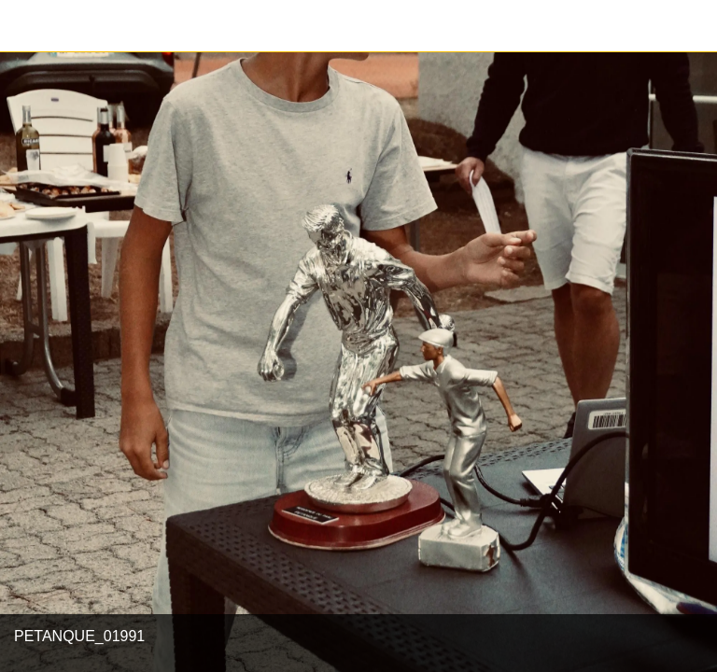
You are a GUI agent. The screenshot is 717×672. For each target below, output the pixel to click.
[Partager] (690, 26)
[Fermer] (26, 26)
